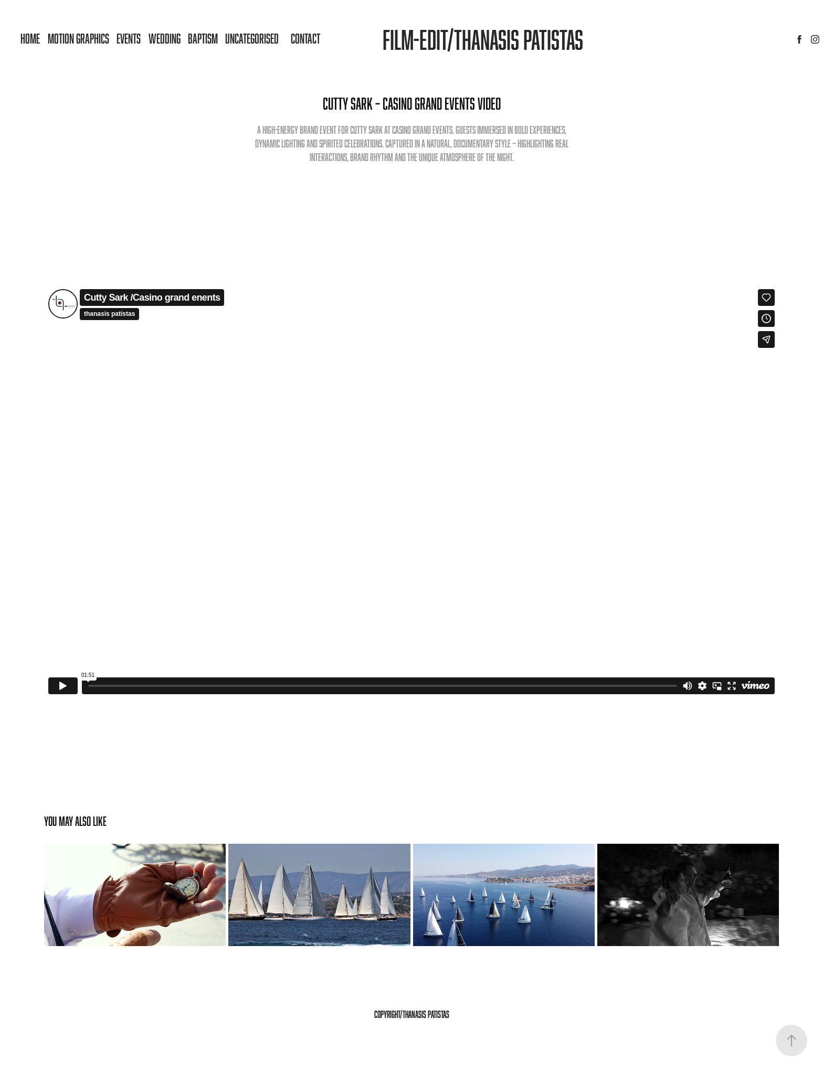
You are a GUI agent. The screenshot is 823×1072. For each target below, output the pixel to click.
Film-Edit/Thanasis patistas (483, 39)
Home (30, 38)
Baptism (203, 38)
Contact (305, 38)
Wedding (165, 38)
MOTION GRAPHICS (78, 38)
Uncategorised (252, 38)
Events (129, 38)
